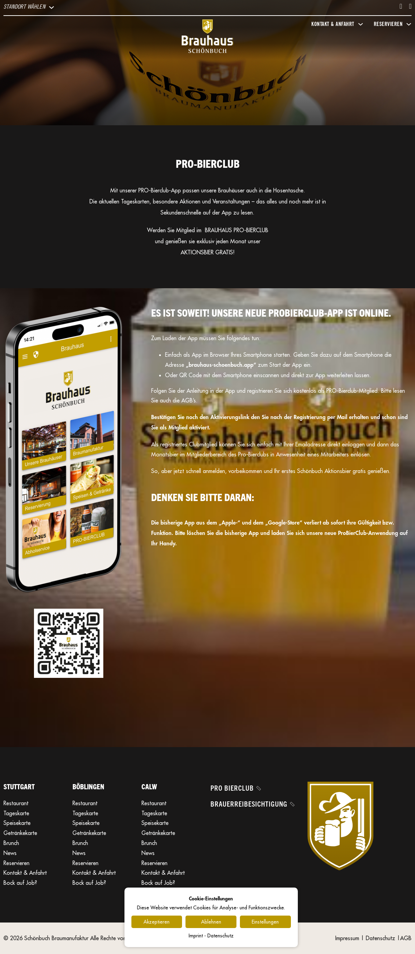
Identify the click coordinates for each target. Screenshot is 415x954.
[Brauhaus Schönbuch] (208, 37)
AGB (406, 938)
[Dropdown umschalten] (51, 7)
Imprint (196, 936)
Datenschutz (380, 938)
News (10, 852)
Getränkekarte (20, 832)
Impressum (347, 938)
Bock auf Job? (20, 882)
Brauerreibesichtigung (252, 803)
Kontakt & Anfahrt (25, 872)
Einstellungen (265, 922)
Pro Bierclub (235, 787)
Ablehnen (211, 922)
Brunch (11, 842)
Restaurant (15, 803)
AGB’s (188, 400)
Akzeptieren (157, 922)
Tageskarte (16, 813)
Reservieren (16, 863)
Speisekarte (17, 822)
